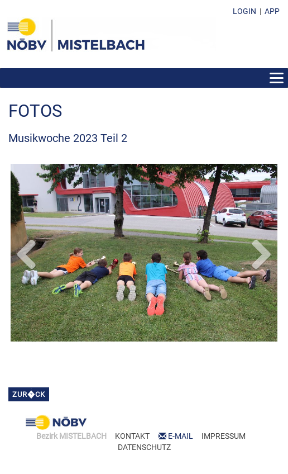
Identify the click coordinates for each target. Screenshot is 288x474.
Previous (27, 252)
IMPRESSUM (223, 436)
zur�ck (28, 394)
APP (272, 11)
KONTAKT (132, 436)
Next (260, 252)
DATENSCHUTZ (144, 447)
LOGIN (244, 11)
